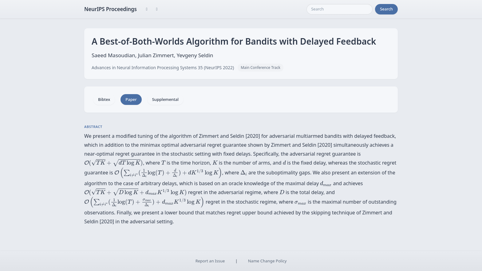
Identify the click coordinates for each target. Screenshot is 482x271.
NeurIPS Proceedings (110, 9)
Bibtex (104, 99)
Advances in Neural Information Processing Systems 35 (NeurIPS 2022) (163, 67)
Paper (130, 99)
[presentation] (113, 163)
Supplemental (165, 99)
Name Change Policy (267, 261)
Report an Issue (210, 261)
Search (386, 9)
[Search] (339, 9)
